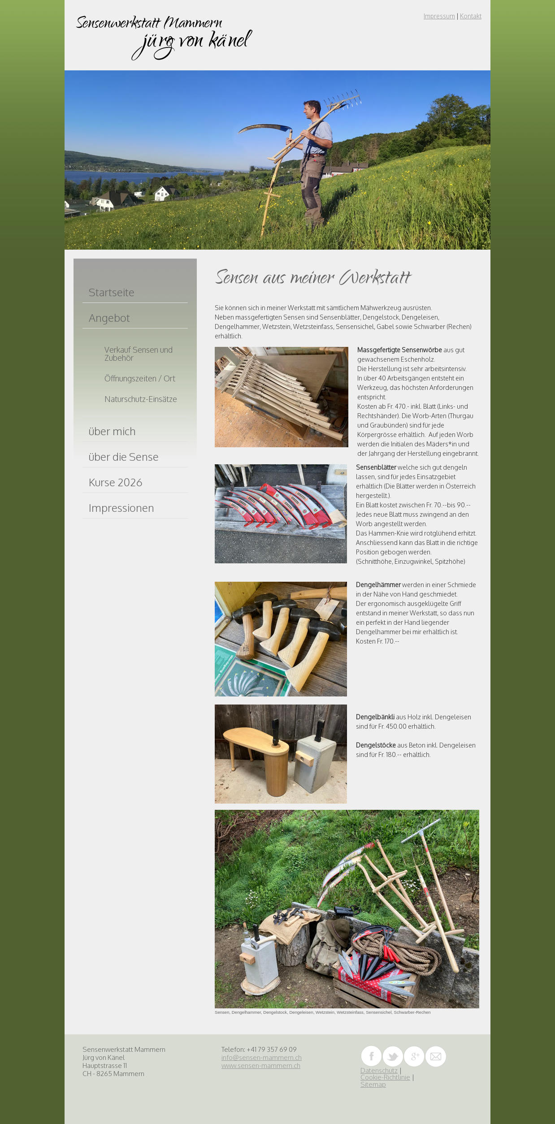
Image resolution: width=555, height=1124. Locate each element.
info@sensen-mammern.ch (261, 1057)
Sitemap (373, 1084)
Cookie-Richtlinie (385, 1077)
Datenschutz (379, 1070)
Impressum (439, 16)
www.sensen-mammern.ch (260, 1065)
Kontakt (470, 16)
